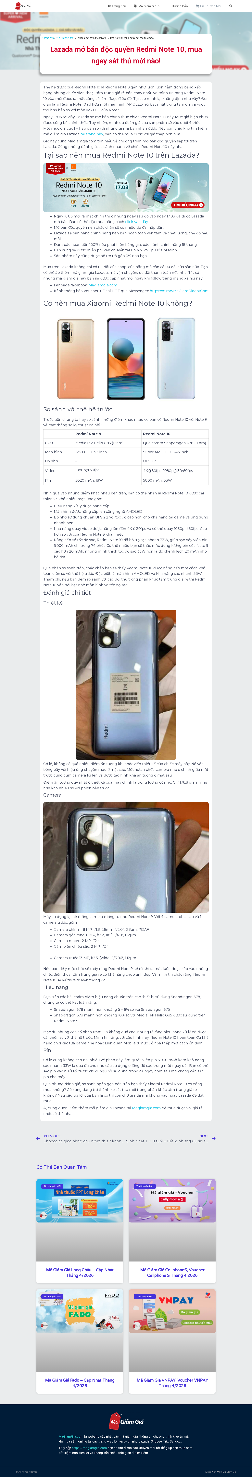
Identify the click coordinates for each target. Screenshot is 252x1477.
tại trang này (92, 134)
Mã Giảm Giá (149, 6)
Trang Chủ (117, 6)
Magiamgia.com (146, 1108)
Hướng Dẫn (178, 6)
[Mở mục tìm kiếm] (231, 6)
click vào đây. (136, 222)
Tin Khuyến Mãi (208, 6)
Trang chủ (48, 37)
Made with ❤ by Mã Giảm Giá (220, 1471)
